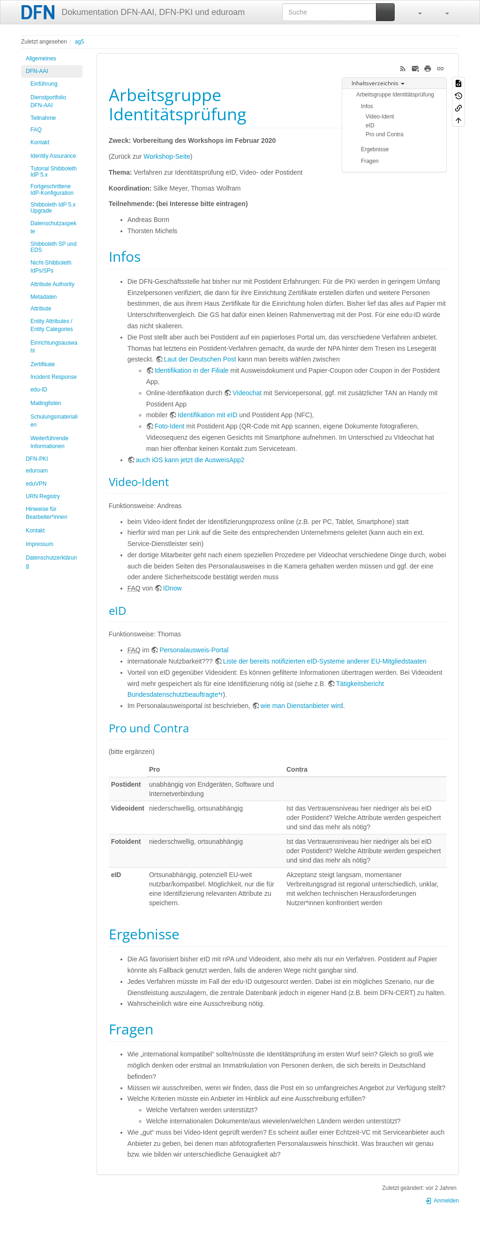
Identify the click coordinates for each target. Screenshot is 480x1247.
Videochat (247, 393)
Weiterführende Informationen (49, 442)
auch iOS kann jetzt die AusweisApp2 (190, 460)
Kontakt (39, 142)
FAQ (36, 129)
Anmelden (442, 1200)
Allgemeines (41, 58)
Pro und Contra (385, 134)
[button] (415, 12)
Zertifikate (42, 364)
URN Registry (43, 496)
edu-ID (38, 389)
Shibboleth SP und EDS (53, 247)
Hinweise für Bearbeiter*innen (47, 513)
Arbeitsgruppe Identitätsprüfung (395, 94)
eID (370, 125)
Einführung (44, 84)
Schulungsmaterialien (53, 420)
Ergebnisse (375, 149)
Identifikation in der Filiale (192, 370)
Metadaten (43, 297)
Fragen (370, 161)
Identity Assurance (53, 156)
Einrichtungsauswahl (53, 346)
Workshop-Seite (166, 156)
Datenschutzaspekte (53, 227)
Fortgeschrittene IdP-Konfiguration (52, 189)
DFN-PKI (37, 459)
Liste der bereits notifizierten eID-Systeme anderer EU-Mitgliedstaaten (325, 661)
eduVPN (36, 483)
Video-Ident (380, 116)
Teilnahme (43, 118)
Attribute (40, 308)
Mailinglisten (45, 403)
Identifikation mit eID (207, 415)
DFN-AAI (37, 71)
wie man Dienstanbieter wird (302, 705)
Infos (367, 106)
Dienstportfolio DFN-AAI (48, 101)
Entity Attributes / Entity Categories (51, 325)
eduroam (37, 470)
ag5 (79, 41)
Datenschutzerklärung (51, 561)
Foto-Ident (170, 426)
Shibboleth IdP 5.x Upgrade (52, 207)
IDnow (172, 588)
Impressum (39, 544)
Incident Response (53, 377)
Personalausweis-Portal (193, 650)
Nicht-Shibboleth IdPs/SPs (50, 266)
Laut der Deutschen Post (200, 359)
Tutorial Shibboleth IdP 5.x (53, 171)
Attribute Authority (52, 284)
